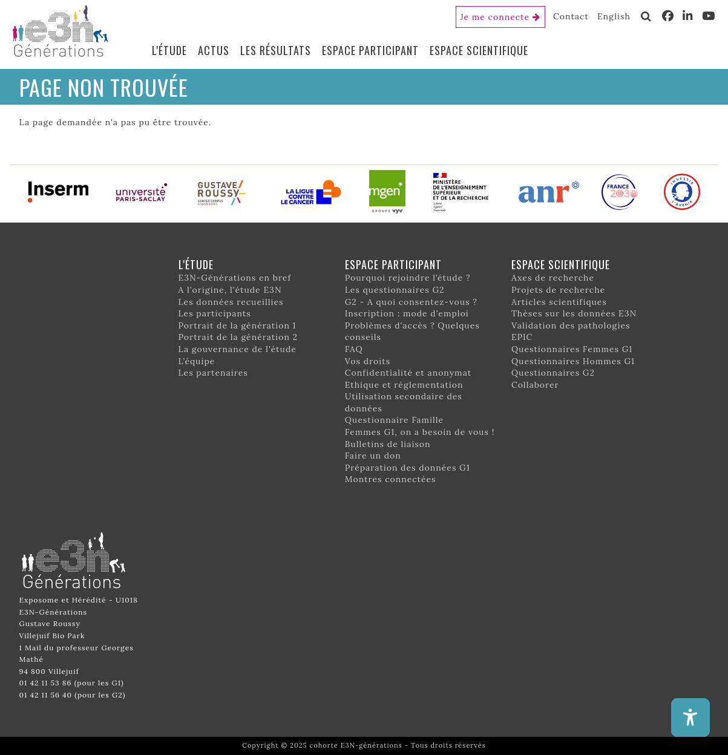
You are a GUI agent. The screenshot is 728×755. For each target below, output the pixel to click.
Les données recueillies (231, 301)
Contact (571, 16)
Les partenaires (213, 372)
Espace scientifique (479, 50)
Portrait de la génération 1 (238, 325)
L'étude (169, 50)
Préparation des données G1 (407, 467)
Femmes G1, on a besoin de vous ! (420, 432)
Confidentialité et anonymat (408, 372)
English (614, 16)
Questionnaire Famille (394, 419)
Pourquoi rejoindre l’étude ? (408, 277)
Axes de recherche (552, 277)
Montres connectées (390, 479)
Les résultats (275, 50)
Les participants (215, 313)
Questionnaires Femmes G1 (572, 349)
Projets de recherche (558, 289)
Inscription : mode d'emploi (407, 313)
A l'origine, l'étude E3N (230, 289)
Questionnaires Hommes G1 (573, 361)
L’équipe (197, 361)
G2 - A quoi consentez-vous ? (411, 301)
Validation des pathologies (571, 325)
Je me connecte (495, 16)
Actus (213, 50)
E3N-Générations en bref (235, 277)
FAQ (354, 349)
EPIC (522, 337)
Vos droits (368, 361)
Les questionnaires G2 (395, 289)
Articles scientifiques (559, 301)
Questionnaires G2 (553, 372)
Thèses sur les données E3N (574, 313)
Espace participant (370, 50)
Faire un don (373, 455)
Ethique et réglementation (404, 384)
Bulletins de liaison (388, 444)
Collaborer (535, 384)
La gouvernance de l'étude (238, 349)
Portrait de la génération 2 (238, 337)
